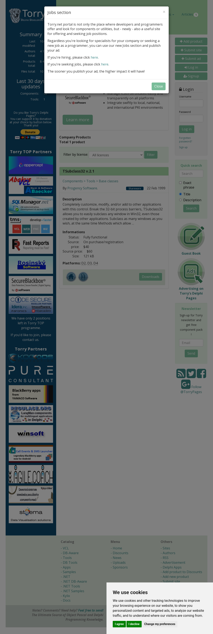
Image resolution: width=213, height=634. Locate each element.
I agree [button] (119, 624)
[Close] (164, 11)
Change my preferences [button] (159, 624)
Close (158, 86)
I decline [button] (134, 624)
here (94, 57)
